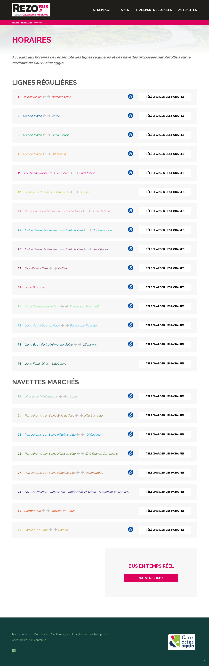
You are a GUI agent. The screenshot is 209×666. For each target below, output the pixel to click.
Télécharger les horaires (165, 96)
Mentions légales (61, 634)
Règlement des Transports (90, 634)
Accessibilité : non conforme (29, 640)
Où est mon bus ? (151, 578)
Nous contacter (21, 634)
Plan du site (41, 634)
